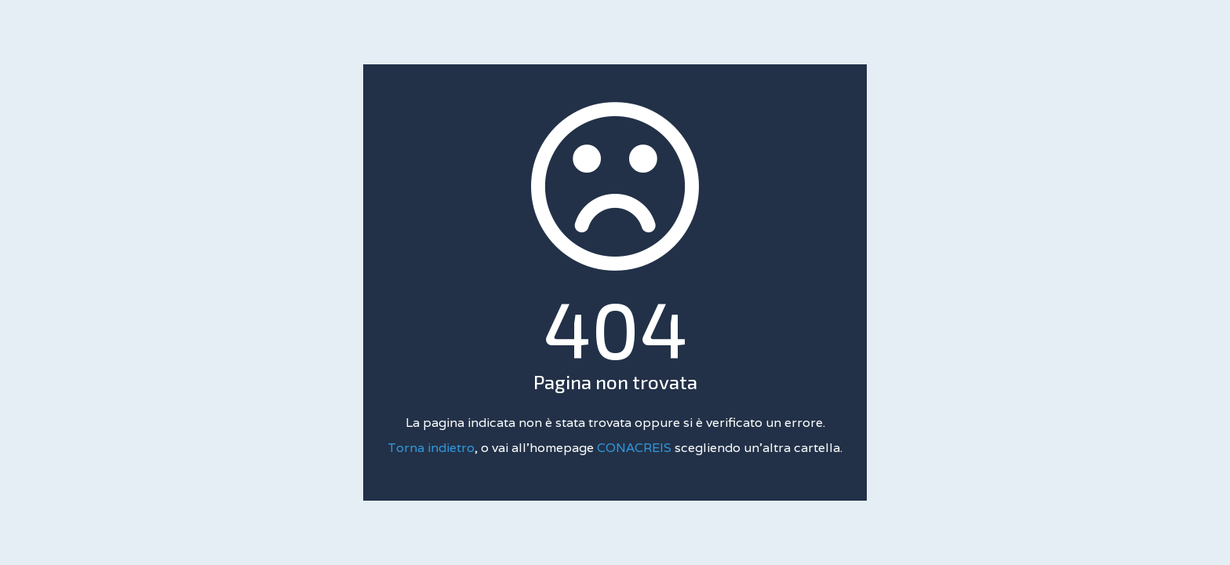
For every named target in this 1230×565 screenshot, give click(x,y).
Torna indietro (431, 447)
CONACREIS (636, 447)
